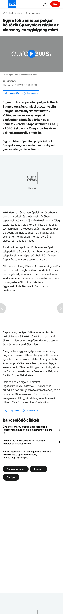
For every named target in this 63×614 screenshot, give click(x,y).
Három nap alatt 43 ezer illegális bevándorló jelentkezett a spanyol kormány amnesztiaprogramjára (27, 454)
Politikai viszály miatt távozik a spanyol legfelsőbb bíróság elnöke (24, 442)
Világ (19, 13)
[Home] (4, 13)
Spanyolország (33, 13)
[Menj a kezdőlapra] (12, 4)
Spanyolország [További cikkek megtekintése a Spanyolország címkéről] (15, 468)
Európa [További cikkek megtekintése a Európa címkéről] (11, 477)
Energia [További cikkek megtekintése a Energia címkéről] (38, 468)
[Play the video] (31, 54)
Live (55, 4)
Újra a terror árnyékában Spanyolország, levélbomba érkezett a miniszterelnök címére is (27, 429)
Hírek (10, 13)
